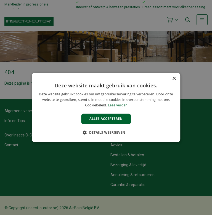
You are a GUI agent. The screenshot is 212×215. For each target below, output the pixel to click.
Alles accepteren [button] (106, 118)
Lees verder (117, 105)
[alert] (106, 107)
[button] (106, 132)
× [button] (174, 79)
